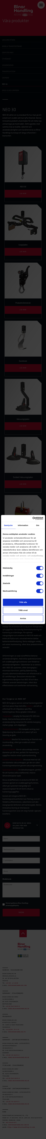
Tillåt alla (23, 602)
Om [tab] (37, 525)
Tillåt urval (23, 610)
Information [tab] (23, 525)
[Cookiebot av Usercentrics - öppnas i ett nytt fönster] (32, 518)
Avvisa (23, 618)
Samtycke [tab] (8, 525)
